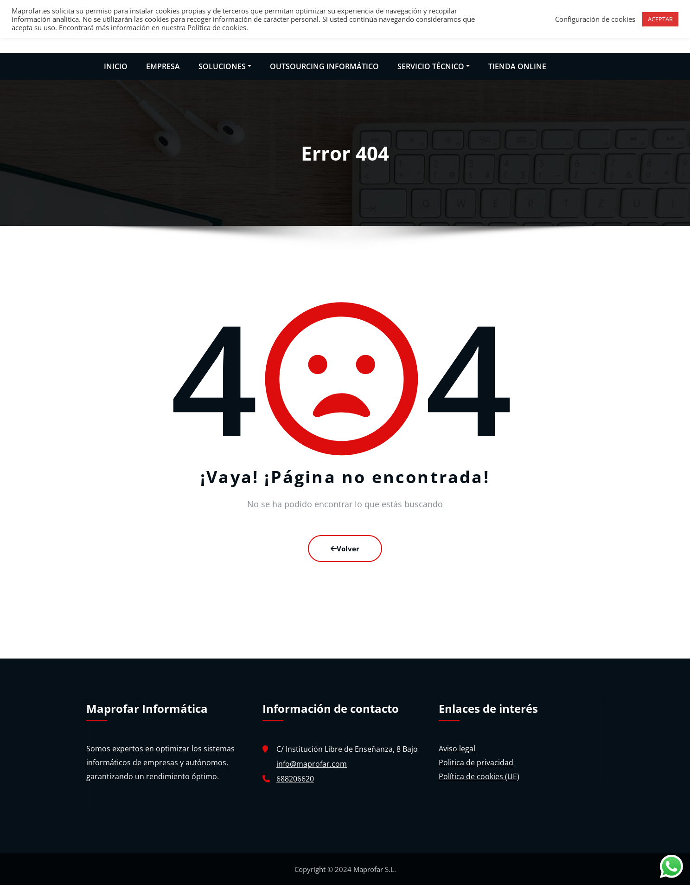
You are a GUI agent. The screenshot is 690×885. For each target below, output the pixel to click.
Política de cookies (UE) (479, 776)
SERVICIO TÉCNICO (433, 66)
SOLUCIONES (224, 66)
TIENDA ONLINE (517, 66)
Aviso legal (457, 748)
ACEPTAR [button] (660, 19)
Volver (345, 548)
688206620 (295, 779)
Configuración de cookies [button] (595, 19)
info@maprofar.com (311, 764)
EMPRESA (163, 66)
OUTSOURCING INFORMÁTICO (324, 66)
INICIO (116, 66)
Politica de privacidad (476, 762)
